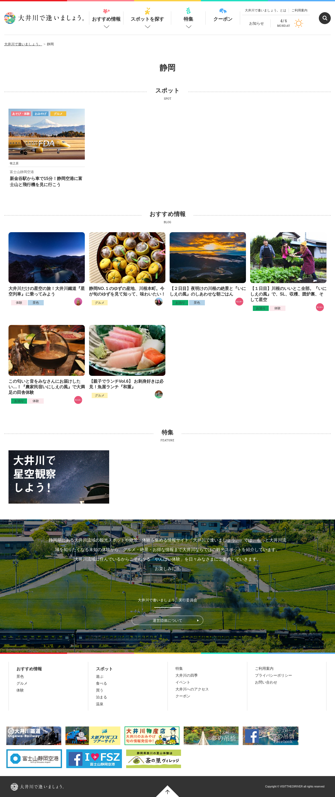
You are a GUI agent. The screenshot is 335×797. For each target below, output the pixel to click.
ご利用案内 (299, 10)
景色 (36, 303)
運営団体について (167, 620)
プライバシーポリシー (273, 675)
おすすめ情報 (106, 14)
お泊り (180, 303)
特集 (188, 14)
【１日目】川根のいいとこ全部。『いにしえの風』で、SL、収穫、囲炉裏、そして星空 (288, 294)
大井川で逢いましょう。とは (265, 10)
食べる (101, 683)
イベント (182, 682)
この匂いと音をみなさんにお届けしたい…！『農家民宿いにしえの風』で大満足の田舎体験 (46, 387)
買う (99, 690)
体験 (19, 303)
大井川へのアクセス (192, 689)
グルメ (99, 303)
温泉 (99, 704)
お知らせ (256, 23)
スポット (104, 669)
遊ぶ (99, 676)
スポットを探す (147, 14)
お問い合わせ (266, 682)
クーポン (222, 14)
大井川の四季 (186, 675)
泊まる (101, 697)
